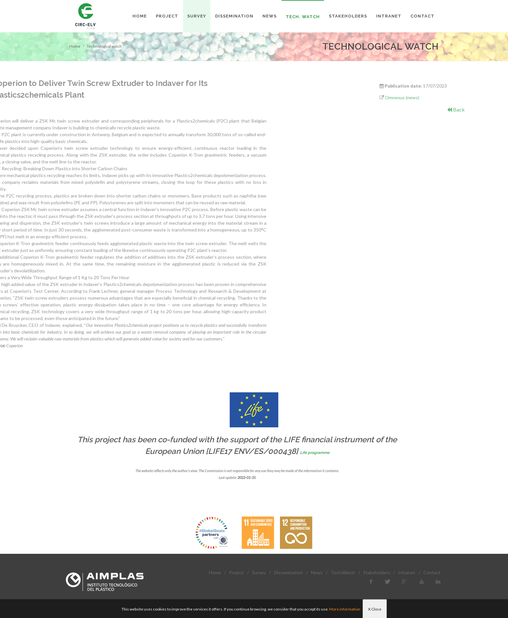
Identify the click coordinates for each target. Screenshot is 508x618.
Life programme (314, 452)
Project (236, 572)
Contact (431, 572)
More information (344, 609)
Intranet (406, 572)
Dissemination (288, 572)
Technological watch (104, 46)
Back (482, 109)
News (317, 572)
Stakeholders (376, 572)
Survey (259, 572)
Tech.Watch (343, 572)
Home (74, 46)
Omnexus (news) (429, 97)
